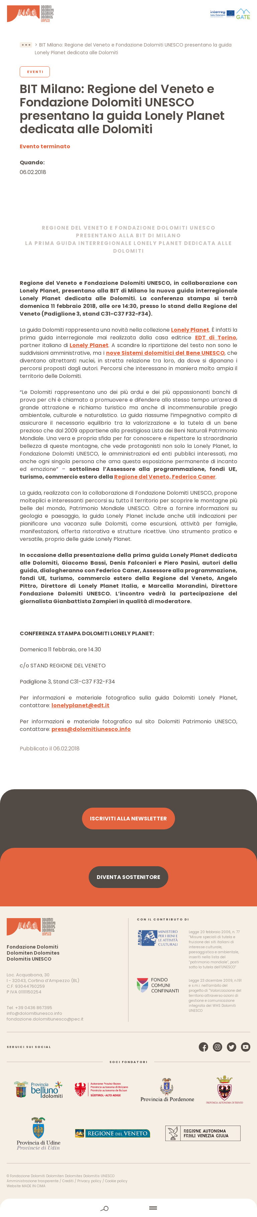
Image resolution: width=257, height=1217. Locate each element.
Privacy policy (89, 1181)
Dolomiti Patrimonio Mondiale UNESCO (30, 13)
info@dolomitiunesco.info (34, 1013)
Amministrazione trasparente (33, 1181)
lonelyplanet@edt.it (80, 705)
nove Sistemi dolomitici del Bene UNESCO (165, 353)
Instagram (217, 1047)
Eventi (35, 71)
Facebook (203, 1047)
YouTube (245, 1047)
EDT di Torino (215, 337)
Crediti (68, 1181)
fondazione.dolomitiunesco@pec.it (45, 1019)
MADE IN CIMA (34, 1186)
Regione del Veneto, (143, 477)
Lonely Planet (190, 330)
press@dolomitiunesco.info (91, 729)
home (129, 1208)
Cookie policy (116, 1181)
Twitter (231, 1047)
